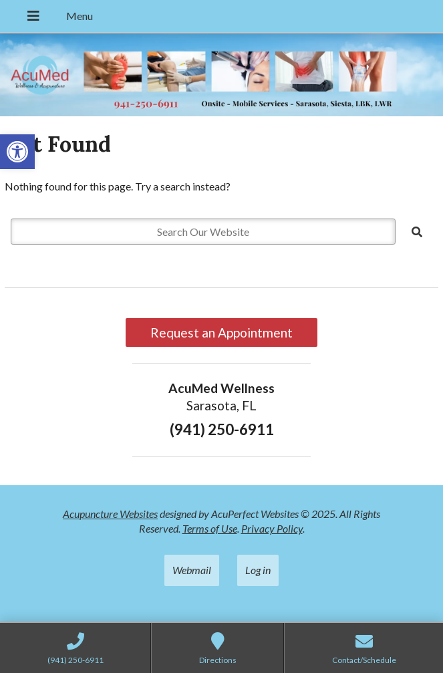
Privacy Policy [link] (272, 528)
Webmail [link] (191, 569)
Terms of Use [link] (209, 528)
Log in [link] (258, 569)
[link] (17, 151)
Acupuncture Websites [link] (110, 513)
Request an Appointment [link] (221, 332)
